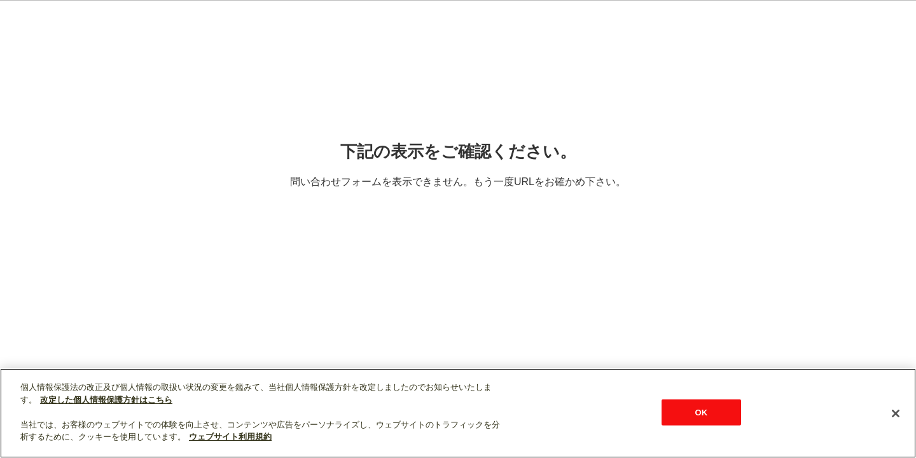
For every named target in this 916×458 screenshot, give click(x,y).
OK (701, 412)
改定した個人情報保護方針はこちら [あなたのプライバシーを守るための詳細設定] (106, 400)
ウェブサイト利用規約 (230, 436)
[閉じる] (896, 413)
